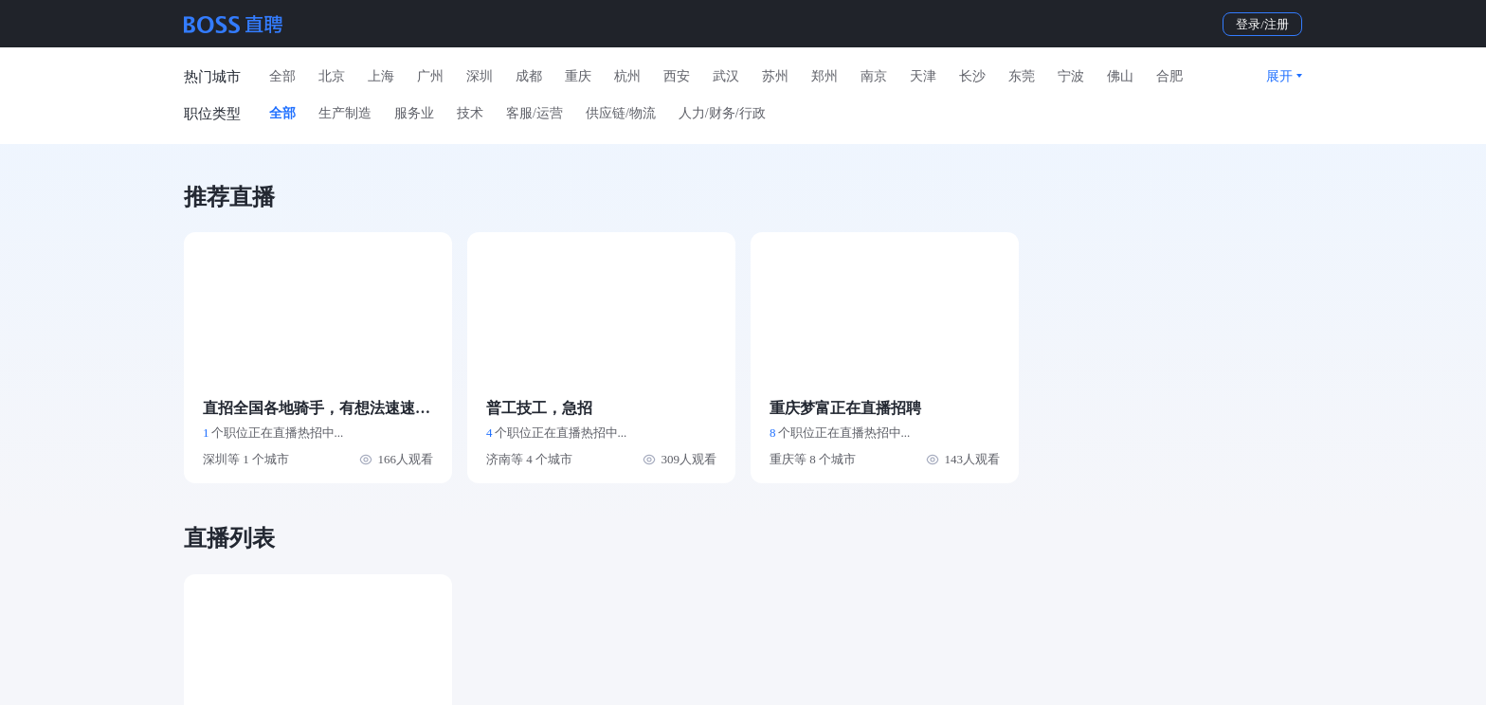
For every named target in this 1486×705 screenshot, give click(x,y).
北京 (331, 76)
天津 (923, 76)
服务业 (414, 113)
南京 (874, 76)
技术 (470, 113)
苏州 (775, 76)
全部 (282, 76)
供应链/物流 (621, 113)
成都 (529, 76)
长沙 (972, 76)
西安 (676, 76)
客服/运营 (534, 113)
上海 (381, 76)
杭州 (627, 76)
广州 (430, 76)
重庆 (578, 76)
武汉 (726, 76)
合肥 (1169, 76)
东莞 (1021, 76)
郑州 (824, 76)
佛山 (1120, 76)
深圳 (479, 76)
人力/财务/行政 (722, 113)
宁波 (1071, 76)
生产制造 (345, 113)
